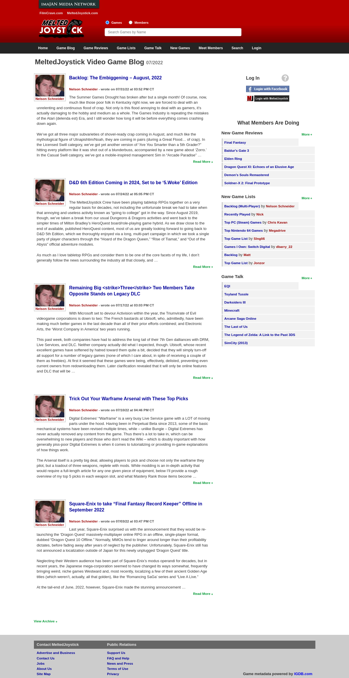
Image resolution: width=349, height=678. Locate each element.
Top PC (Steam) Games (242, 222)
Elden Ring (233, 158)
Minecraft (231, 310)
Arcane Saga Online (240, 318)
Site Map (44, 674)
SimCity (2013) (236, 343)
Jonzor (259, 263)
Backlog (230, 255)
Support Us (116, 653)
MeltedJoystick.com (82, 13)
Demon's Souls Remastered (246, 175)
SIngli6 (259, 238)
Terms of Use (117, 668)
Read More (201, 161)
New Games (180, 48)
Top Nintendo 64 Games (243, 230)
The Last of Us (236, 326)
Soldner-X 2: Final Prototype (247, 183)
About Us (44, 668)
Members (141, 22)
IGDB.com (303, 674)
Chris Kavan (277, 222)
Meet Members (211, 48)
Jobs (41, 663)
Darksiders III (235, 302)
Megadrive (277, 230)
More (306, 134)
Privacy (113, 674)
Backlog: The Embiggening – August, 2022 (115, 77)
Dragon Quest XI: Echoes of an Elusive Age (259, 167)
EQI (227, 286)
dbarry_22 (284, 246)
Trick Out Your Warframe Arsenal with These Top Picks (128, 398)
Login (256, 48)
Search (237, 48)
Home (43, 48)
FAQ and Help (118, 658)
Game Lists (126, 48)
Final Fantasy (235, 142)
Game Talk (153, 48)
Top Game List (236, 238)
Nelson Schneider (49, 98)
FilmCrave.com (51, 13)
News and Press (120, 663)
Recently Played (237, 214)
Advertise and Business (56, 653)
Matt (246, 255)
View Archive (44, 621)
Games (116, 22)
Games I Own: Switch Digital (247, 246)
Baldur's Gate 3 (236, 150)
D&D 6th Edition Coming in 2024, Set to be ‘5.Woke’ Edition (133, 182)
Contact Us (46, 658)
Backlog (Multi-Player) (242, 206)
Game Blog (66, 48)
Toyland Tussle (236, 294)
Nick (259, 214)
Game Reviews (95, 48)
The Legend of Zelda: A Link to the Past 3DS (259, 335)
